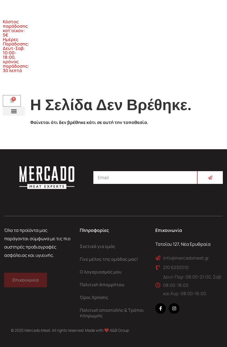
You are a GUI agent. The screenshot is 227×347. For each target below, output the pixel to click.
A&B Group (119, 330)
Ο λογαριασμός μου (101, 272)
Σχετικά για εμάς (97, 246)
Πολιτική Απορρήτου (102, 285)
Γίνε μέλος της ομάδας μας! (109, 259)
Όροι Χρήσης (94, 297)
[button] (14, 111)
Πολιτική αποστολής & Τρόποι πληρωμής (112, 313)
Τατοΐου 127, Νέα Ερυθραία (183, 244)
